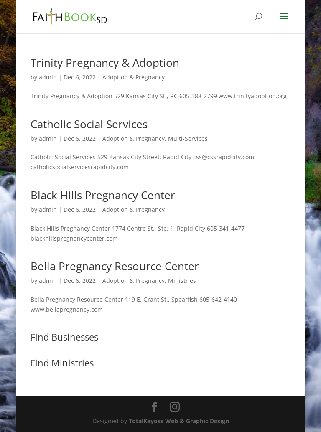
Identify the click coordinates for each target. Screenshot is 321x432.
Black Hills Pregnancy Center (103, 195)
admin (48, 77)
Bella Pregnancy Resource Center (115, 266)
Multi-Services (188, 138)
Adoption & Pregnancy (133, 77)
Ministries (182, 281)
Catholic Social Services (89, 124)
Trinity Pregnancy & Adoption (105, 62)
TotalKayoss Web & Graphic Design (179, 421)
